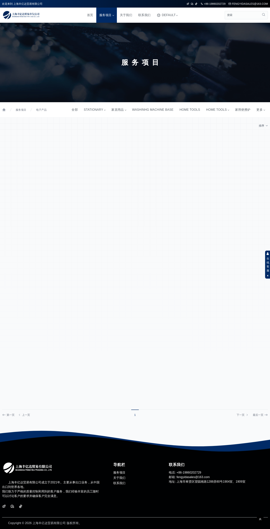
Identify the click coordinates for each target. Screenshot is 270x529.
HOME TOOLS (190, 109)
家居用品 (118, 109)
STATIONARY (95, 109)
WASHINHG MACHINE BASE (153, 109)
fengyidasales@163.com (248, 3)
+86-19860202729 (213, 3)
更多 (260, 109)
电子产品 (41, 109)
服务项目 (106, 15)
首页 (90, 15)
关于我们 (126, 15)
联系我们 (144, 15)
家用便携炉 (243, 109)
